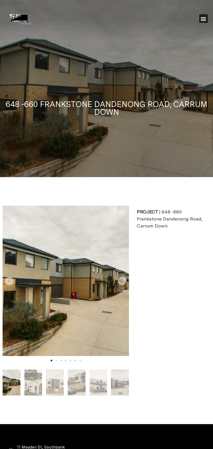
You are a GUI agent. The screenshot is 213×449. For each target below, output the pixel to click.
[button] (203, 18)
